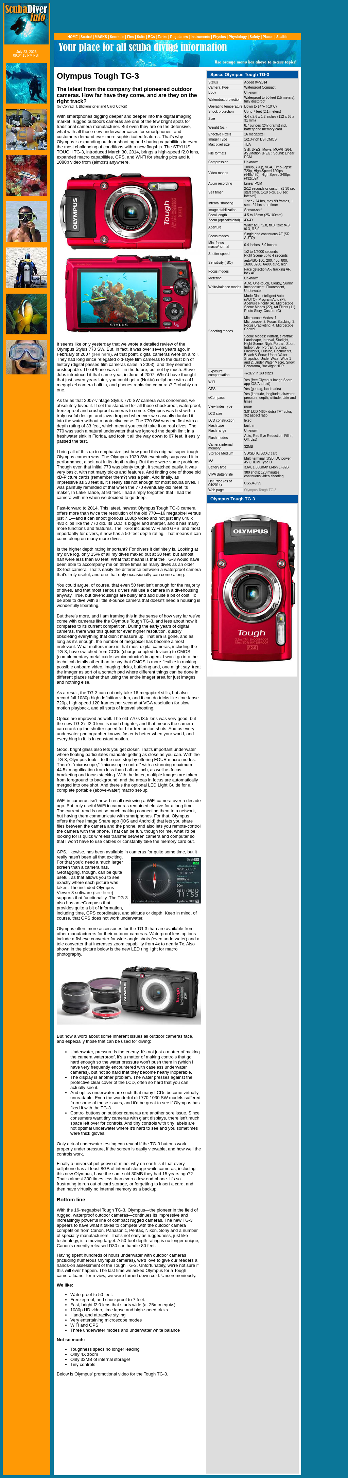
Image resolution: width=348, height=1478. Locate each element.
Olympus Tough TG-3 (260, 490)
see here (101, 354)
